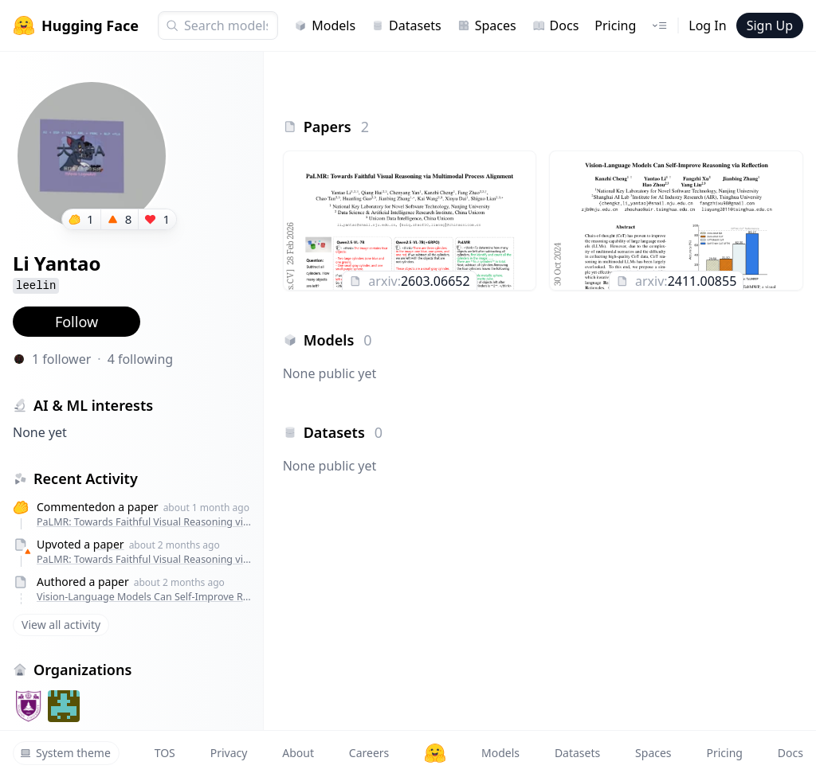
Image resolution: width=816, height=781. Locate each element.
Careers (369, 752)
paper (108, 544)
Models (324, 25)
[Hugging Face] (435, 753)
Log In (707, 25)
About (298, 752)
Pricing (615, 25)
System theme (65, 752)
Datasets (406, 25)
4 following (141, 359)
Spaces (486, 25)
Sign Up (770, 25)
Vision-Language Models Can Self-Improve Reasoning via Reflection (146, 596)
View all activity (61, 624)
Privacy (229, 752)
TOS (165, 752)
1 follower (61, 359)
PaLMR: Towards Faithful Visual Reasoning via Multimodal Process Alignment (146, 522)
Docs (555, 25)
